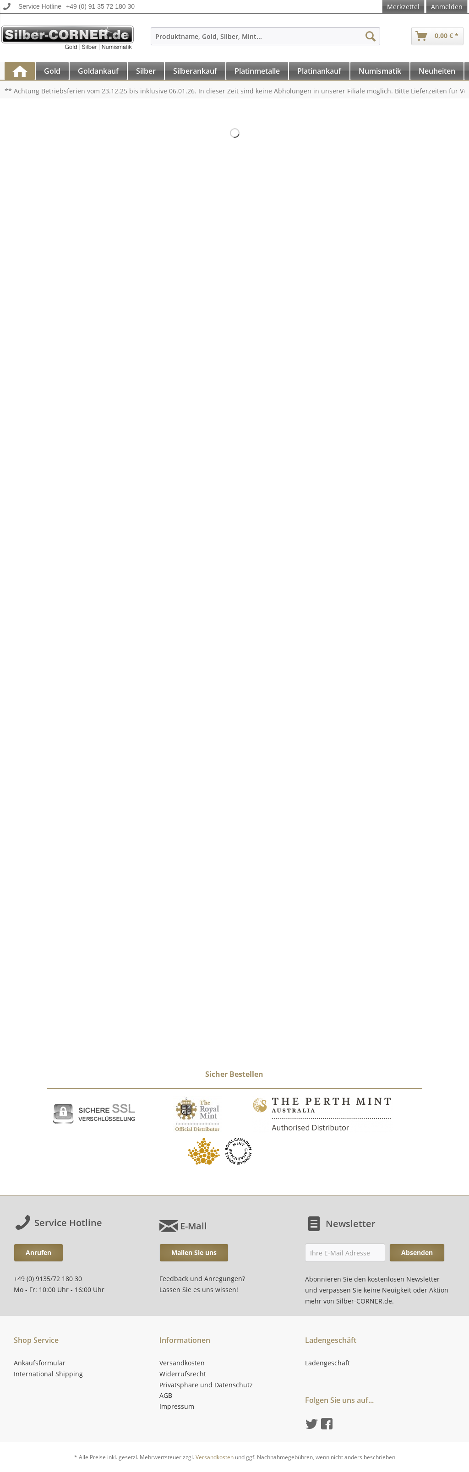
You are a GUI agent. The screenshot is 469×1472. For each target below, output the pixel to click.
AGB (165, 1395)
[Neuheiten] (437, 71)
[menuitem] (266, 40)
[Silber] (146, 71)
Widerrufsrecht (182, 1373)
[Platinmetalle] (257, 71)
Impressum (176, 1406)
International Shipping (48, 1373)
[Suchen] (370, 36)
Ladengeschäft (327, 1362)
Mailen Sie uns (194, 1252)
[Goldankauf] (98, 71)
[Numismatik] (379, 71)
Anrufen (38, 1252)
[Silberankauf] (195, 71)
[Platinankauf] (319, 71)
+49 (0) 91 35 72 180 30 (100, 6)
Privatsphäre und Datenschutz (206, 1384)
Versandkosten (182, 1362)
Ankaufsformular (39, 1362)
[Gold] (52, 71)
